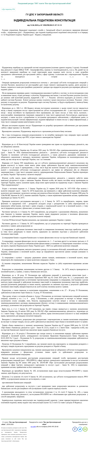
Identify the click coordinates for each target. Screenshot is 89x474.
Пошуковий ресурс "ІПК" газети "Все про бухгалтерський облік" (44, 3)
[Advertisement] (44, 51)
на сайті (33, 427)
